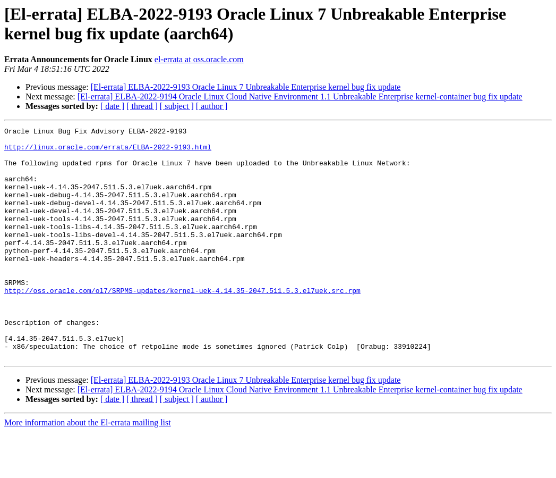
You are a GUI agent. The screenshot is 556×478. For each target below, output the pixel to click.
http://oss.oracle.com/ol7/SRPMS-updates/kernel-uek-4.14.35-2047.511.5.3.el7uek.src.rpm (182, 324)
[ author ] (212, 106)
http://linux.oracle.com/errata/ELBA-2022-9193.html (107, 151)
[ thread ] (142, 106)
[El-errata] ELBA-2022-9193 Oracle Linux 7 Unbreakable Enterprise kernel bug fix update (246, 86)
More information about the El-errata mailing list (87, 468)
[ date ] (112, 106)
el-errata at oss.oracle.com (199, 59)
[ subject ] (177, 106)
